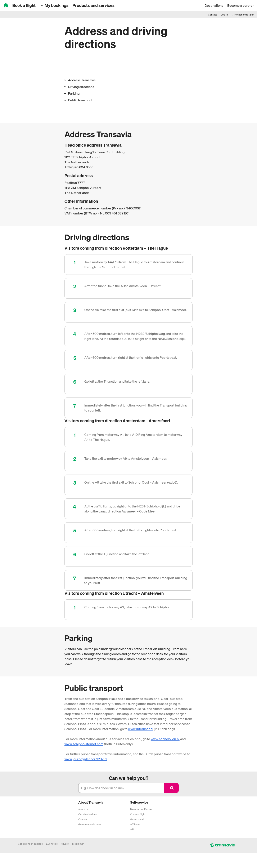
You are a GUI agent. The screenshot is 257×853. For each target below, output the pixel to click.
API (132, 829)
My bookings (56, 5)
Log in (224, 15)
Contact (212, 15)
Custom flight (137, 814)
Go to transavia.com (89, 824)
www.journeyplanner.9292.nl (85, 759)
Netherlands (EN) (244, 15)
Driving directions (80, 86)
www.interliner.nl (140, 729)
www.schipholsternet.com (83, 744)
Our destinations (87, 814)
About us (83, 809)
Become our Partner (141, 809)
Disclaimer (78, 844)
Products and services (93, 5)
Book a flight (24, 5)
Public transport (79, 100)
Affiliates (135, 824)
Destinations (214, 5)
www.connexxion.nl (165, 739)
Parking (73, 93)
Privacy (65, 844)
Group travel (137, 819)
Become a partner (240, 5)
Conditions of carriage (30, 844)
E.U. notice (52, 844)
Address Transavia (81, 80)
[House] (5, 5)
